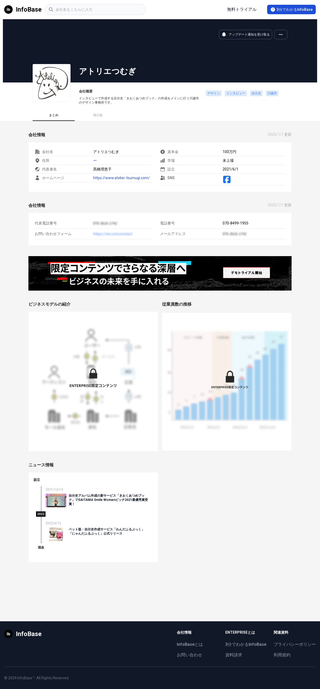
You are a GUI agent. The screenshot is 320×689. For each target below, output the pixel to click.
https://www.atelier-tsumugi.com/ (121, 178)
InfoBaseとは (190, 644)
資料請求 (233, 654)
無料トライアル (242, 9)
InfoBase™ (26, 678)
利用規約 (282, 654)
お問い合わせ (189, 654)
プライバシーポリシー (295, 644)
